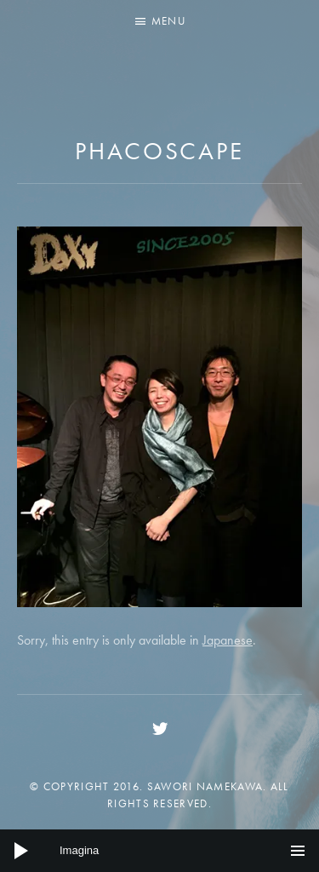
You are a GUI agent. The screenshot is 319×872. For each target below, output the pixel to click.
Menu (168, 21)
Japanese (227, 640)
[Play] (21, 850)
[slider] (159, 850)
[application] (159, 850)
